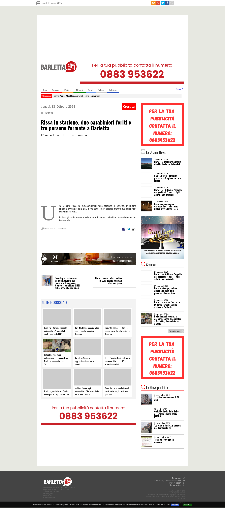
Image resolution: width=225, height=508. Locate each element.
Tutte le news (175, 331)
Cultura (102, 89)
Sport (92, 89)
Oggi (46, 89)
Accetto (187, 505)
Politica (68, 89)
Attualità (81, 89)
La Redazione (175, 478)
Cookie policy (175, 485)
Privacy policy (175, 483)
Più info (175, 505)
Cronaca (57, 89)
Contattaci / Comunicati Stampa (168, 480)
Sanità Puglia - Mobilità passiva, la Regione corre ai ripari (77, 96)
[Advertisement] (112, 37)
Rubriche (114, 89)
